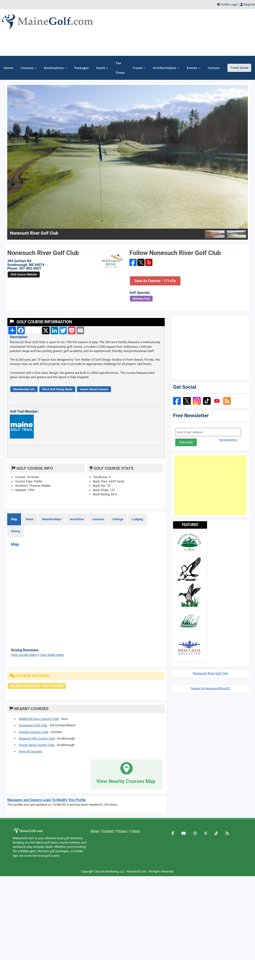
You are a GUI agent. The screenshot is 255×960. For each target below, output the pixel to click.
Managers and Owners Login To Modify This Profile (46, 800)
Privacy (122, 831)
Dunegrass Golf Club (33, 725)
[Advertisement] (210, 485)
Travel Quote (239, 68)
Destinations (55, 68)
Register (249, 4)
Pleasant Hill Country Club (37, 738)
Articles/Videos (166, 68)
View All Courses (30, 751)
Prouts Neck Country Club (36, 745)
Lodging (137, 519)
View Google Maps (24, 655)
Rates (30, 519)
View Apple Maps (52, 655)
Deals (102, 68)
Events (193, 68)
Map (14, 519)
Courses (28, 68)
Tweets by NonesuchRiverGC (210, 688)
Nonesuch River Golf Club (210, 673)
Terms (135, 831)
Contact (108, 831)
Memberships (51, 519)
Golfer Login (229, 4)
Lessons (98, 519)
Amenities (77, 519)
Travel (139, 68)
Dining (15, 531)
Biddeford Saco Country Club (38, 719)
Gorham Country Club (33, 732)
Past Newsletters (228, 440)
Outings (117, 519)
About (94, 831)
